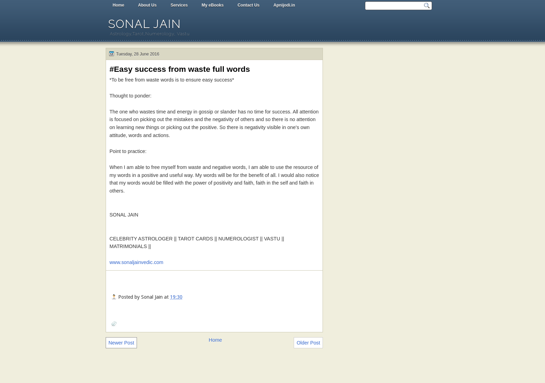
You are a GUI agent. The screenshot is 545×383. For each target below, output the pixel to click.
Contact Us (248, 5)
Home (118, 5)
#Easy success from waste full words (179, 69)
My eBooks (212, 5)
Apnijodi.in (284, 5)
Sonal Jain (144, 24)
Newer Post (121, 343)
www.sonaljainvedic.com (136, 262)
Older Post (308, 343)
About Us (147, 5)
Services (179, 5)
